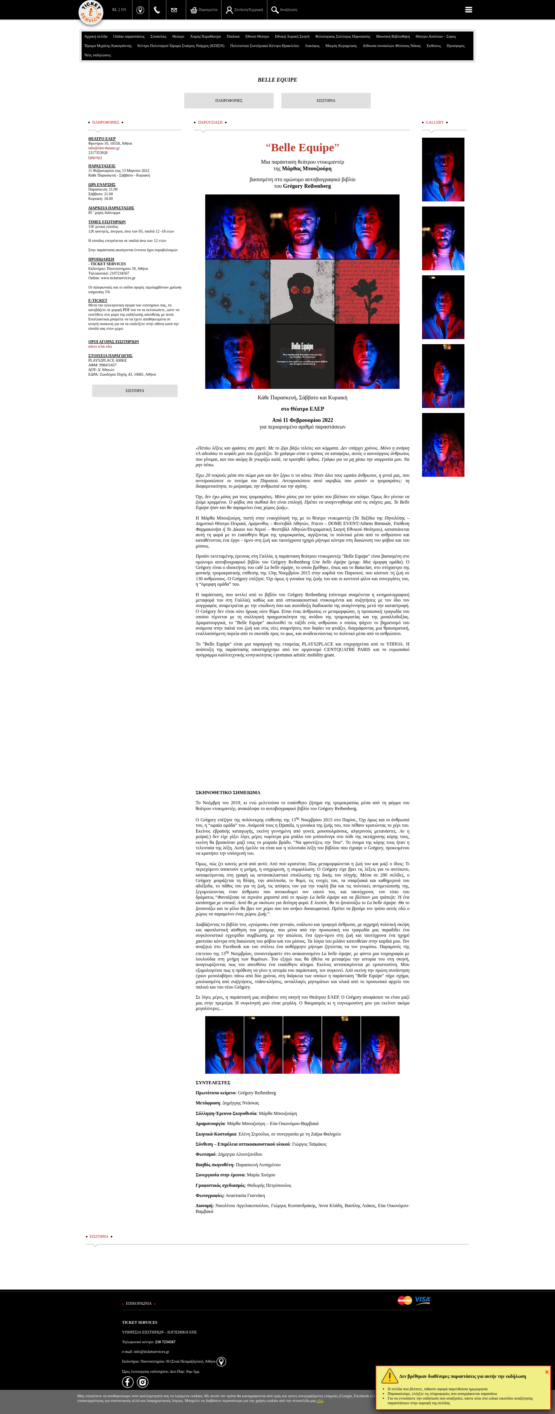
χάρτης (95, 157)
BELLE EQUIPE (277, 80)
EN (123, 9)
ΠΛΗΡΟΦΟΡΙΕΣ (229, 100)
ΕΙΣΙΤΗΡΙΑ (326, 100)
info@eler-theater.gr (104, 148)
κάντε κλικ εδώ (100, 346)
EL (114, 9)
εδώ (320, 1400)
